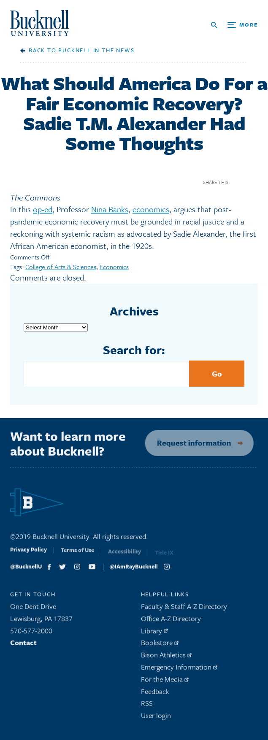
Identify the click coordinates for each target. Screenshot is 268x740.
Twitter (252, 182)
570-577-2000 (31, 633)
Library (154, 633)
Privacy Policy (28, 554)
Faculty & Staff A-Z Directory (184, 609)
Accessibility (124, 555)
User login (156, 718)
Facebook (238, 182)
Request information (190, 442)
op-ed (42, 209)
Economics (114, 266)
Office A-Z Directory (171, 620)
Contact (23, 645)
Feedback (155, 693)
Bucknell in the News (96, 50)
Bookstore (160, 645)
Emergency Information (179, 669)
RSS (147, 705)
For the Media (165, 681)
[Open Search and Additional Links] (234, 25)
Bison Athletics (166, 657)
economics (151, 209)
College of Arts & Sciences (60, 266)
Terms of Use (77, 555)
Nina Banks (109, 209)
